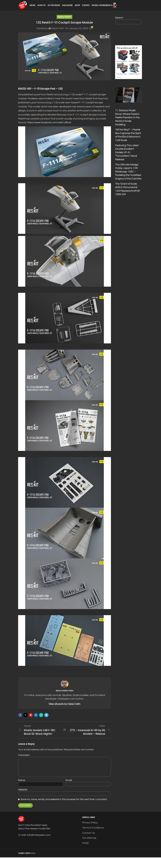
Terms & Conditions (93, 828)
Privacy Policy (90, 823)
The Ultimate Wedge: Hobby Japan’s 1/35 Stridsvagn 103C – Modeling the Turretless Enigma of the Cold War (128, 172)
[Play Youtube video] (128, 95)
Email (69, 780)
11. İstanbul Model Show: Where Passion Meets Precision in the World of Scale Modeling (127, 118)
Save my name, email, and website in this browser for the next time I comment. (64, 800)
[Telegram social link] (46, 715)
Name (22, 780)
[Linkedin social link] (36, 715)
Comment (24, 756)
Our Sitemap (89, 838)
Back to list (65, 730)
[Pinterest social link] (31, 715)
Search (119, 18)
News (61, 17)
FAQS (85, 843)
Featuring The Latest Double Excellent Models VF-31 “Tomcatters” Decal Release (126, 152)
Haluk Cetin (57, 28)
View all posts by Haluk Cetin (64, 704)
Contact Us (88, 833)
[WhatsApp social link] (41, 715)
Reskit (67, 17)
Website (22, 790)
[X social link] (25, 715)
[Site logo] (23, 5)
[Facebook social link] (20, 715)
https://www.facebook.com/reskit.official (49, 123)
